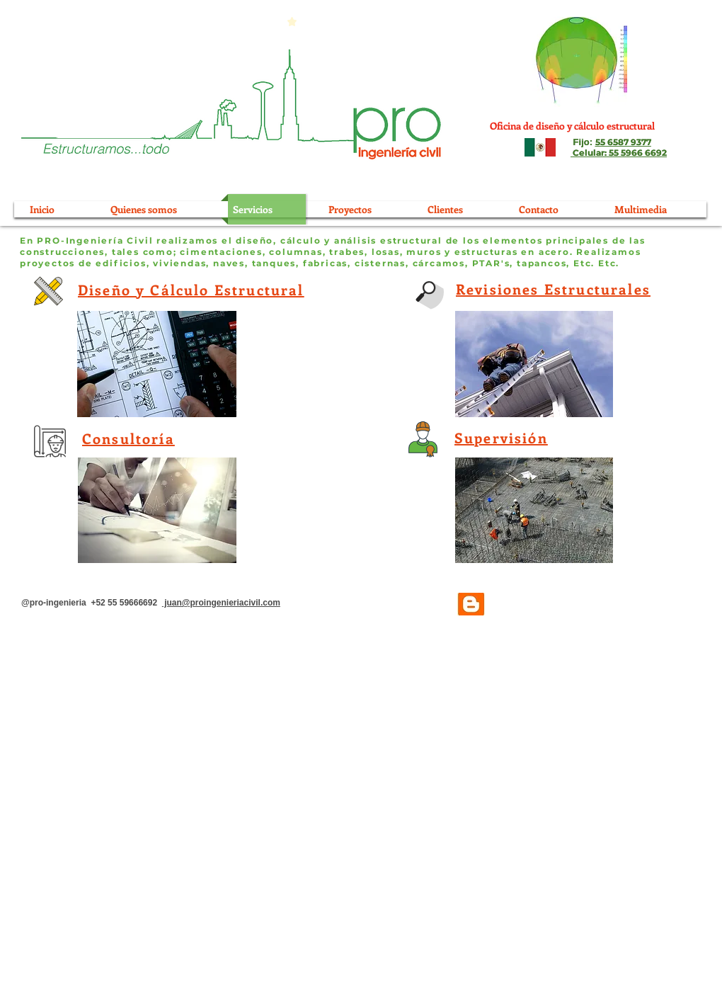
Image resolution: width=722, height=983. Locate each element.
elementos (512, 240)
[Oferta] (104, 133)
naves (229, 263)
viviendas (179, 263)
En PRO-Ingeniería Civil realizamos (119, 240)
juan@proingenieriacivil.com (221, 603)
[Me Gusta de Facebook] (618, 605)
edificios (121, 263)
